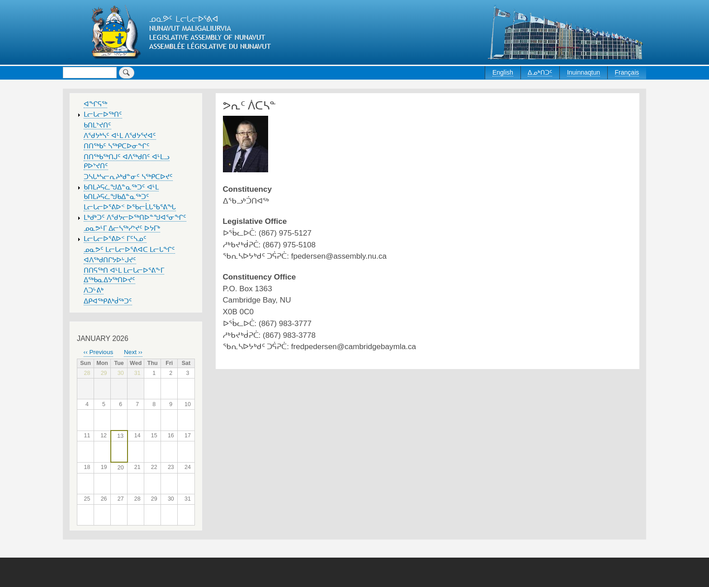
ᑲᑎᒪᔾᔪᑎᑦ (97, 125)
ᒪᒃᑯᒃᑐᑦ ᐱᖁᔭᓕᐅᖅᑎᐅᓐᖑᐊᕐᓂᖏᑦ (135, 217)
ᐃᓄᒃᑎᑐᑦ (540, 72)
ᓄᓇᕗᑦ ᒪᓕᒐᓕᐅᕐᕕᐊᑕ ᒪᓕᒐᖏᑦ (129, 249)
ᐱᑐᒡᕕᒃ (94, 290)
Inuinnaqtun (583, 72)
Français (627, 72)
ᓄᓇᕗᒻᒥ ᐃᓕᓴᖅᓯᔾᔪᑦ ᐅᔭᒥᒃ (122, 228)
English (502, 72)
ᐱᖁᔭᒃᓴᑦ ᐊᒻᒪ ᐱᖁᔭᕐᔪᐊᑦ (120, 135)
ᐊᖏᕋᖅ (95, 104)
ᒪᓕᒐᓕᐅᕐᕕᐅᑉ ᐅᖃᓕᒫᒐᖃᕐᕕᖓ (130, 207)
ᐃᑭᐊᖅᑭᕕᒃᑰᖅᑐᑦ (108, 301)
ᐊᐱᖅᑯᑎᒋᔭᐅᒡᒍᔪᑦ (110, 260)
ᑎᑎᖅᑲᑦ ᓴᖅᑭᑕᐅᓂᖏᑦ (117, 146)
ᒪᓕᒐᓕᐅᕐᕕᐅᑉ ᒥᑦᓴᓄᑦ (115, 238)
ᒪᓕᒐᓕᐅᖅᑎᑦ (103, 114)
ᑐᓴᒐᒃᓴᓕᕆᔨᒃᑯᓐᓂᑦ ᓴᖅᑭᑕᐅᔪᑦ (128, 176)
